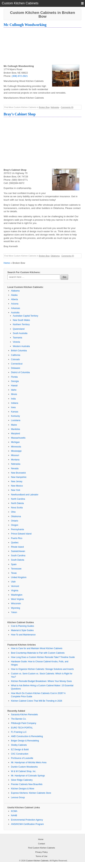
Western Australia (21, 346)
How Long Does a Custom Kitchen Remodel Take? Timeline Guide (43, 657)
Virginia (14, 590)
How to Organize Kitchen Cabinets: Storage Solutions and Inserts (42, 669)
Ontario (14, 521)
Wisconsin (16, 603)
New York (15, 490)
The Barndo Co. (18, 719)
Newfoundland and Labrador (24, 494)
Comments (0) (67, 107)
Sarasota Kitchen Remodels (24, 714)
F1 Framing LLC (19, 732)
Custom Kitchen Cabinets (37, 860)
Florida (14, 377)
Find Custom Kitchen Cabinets (41, 848)
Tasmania (17, 337)
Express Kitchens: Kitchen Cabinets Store (31, 793)
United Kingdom (18, 577)
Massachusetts (18, 438)
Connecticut (16, 364)
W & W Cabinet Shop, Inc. (23, 771)
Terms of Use (41, 856)
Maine (14, 425)
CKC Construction (19, 754)
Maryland (15, 433)
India (13, 398)
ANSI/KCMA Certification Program (27, 824)
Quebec (15, 542)
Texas (14, 573)
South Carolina (18, 555)
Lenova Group (18, 797)
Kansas (14, 411)
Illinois (14, 394)
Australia (15, 312)
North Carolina (18, 499)
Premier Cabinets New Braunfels (26, 784)
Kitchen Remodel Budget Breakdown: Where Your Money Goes (41, 681)
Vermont (15, 586)
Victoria (16, 342)
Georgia (15, 381)
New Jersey (16, 481)
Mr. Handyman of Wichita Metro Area (28, 762)
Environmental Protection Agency (27, 820)
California (15, 355)
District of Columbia (20, 372)
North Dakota (17, 503)
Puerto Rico (16, 538)
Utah (13, 581)
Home (7, 263)
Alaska (14, 295)
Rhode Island (17, 547)
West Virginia (17, 599)
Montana (15, 459)
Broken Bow (44, 107)
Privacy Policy (41, 852)
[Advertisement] (42, 46)
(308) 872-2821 (20, 76)
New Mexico (17, 486)
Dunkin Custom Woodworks (24, 767)
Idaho (13, 390)
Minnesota (16, 446)
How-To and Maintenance (23, 634)
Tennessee (16, 568)
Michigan (15, 442)
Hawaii (14, 385)
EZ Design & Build (20, 749)
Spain (14, 564)
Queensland (19, 329)
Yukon (14, 612)
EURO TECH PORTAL (22, 727)
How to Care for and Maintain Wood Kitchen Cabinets (36, 648)
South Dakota (17, 560)
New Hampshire (18, 477)
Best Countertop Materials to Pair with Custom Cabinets (38, 653)
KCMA (14, 811)
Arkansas (15, 308)
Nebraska (55, 107)
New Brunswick (18, 473)
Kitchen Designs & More (22, 788)
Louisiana (15, 420)
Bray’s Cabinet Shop (20, 114)
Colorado (15, 359)
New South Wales (21, 320)
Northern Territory (21, 324)
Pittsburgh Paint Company (23, 723)
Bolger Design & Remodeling (25, 740)
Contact (41, 844)
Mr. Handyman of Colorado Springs (28, 775)
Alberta (14, 299)
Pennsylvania (17, 529)
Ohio (13, 512)
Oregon (14, 525)
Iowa (13, 407)
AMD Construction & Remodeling (27, 736)
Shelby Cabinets (19, 745)
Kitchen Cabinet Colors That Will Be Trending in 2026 (36, 701)
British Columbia (19, 350)
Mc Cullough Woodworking (25, 25)
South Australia (20, 333)
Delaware (15, 368)
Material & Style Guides (22, 630)
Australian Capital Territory (25, 316)
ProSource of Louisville (22, 758)
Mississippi (16, 451)
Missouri (15, 455)
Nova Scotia (17, 507)
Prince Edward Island (21, 533)
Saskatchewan (18, 551)
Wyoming (15, 608)
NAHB (14, 815)
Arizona (14, 303)
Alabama (15, 290)
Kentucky (15, 416)
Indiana (14, 403)
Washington (16, 595)
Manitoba (15, 429)
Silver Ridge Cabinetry (21, 780)
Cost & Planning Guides (22, 626)
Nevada (14, 468)
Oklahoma (55, 256)
